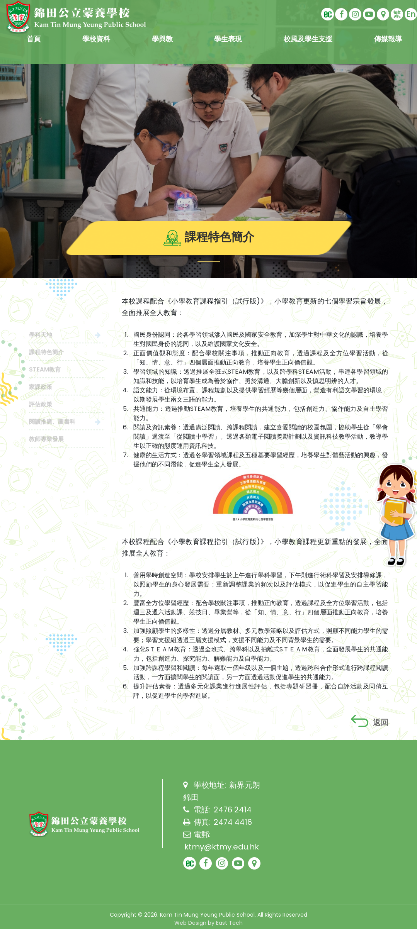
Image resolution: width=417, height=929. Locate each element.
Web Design (190, 923)
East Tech (229, 923)
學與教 (162, 39)
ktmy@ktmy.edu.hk (221, 846)
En (411, 14)
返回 (369, 721)
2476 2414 (233, 809)
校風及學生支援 (308, 39)
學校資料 (96, 39)
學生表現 (228, 39)
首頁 (34, 39)
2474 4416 (233, 822)
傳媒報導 (388, 39)
